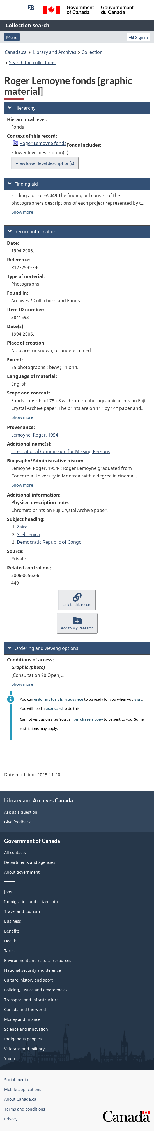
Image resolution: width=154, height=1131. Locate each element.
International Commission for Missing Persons (60, 451)
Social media (16, 1079)
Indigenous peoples (23, 1039)
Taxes (9, 950)
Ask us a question (20, 812)
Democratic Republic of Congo (49, 542)
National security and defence (32, 970)
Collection (92, 52)
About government (22, 872)
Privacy (10, 1118)
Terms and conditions (24, 1109)
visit (138, 699)
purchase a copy (88, 719)
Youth (9, 1058)
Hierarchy (21, 108)
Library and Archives (54, 52)
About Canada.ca (20, 1099)
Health (10, 940)
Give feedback (17, 822)
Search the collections (32, 62)
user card (54, 708)
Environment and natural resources (37, 960)
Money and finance (22, 1019)
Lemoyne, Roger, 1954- (35, 435)
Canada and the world (25, 1009)
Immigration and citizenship (31, 901)
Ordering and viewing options (43, 648)
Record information (32, 231)
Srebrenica (28, 534)
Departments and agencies (29, 862)
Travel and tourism (22, 911)
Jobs (8, 891)
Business (12, 921)
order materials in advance (58, 699)
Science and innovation (26, 1029)
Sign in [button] (138, 37)
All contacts (15, 852)
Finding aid (23, 184)
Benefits (12, 931)
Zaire (22, 527)
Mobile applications (22, 1089)
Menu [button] (12, 37)
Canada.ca (16, 52)
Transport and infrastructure (31, 999)
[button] (77, 600)
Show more (22, 211)
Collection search (27, 25)
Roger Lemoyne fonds (43, 143)
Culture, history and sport (28, 980)
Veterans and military (24, 1048)
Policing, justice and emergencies (36, 989)
